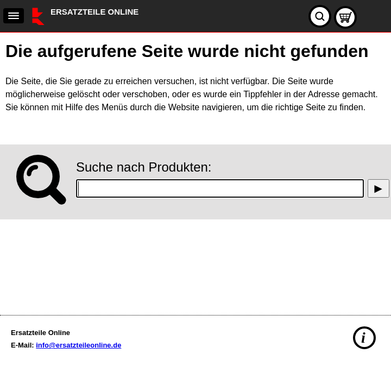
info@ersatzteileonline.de (78, 345)
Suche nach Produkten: (144, 167)
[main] (195, 171)
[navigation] (13, 15)
